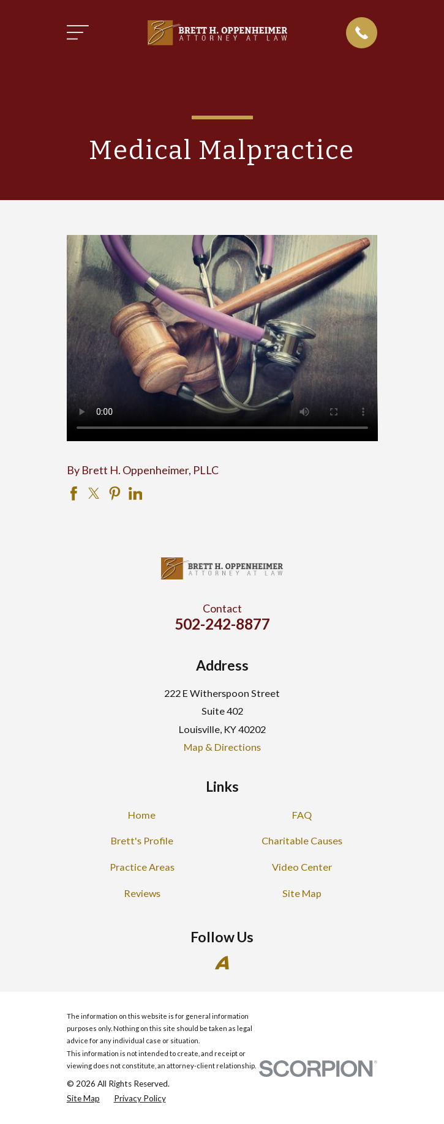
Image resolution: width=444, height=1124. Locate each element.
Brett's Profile (142, 840)
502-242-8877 (222, 624)
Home (142, 815)
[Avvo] (222, 963)
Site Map (302, 893)
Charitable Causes (302, 840)
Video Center (302, 867)
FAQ (302, 815)
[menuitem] (83, 1098)
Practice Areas (142, 867)
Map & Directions (222, 747)
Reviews (142, 893)
